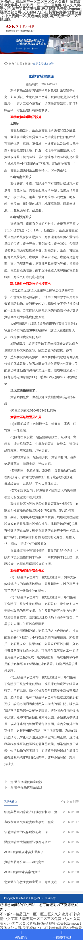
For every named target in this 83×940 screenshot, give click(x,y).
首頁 (27, 63)
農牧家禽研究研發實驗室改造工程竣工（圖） (41, 822)
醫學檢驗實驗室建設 (28, 787)
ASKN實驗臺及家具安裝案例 (41, 852)
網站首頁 (21, 934)
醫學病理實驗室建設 (28, 782)
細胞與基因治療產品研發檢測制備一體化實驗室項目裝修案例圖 (41, 812)
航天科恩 (30, 898)
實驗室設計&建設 (43, 63)
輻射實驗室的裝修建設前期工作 (41, 832)
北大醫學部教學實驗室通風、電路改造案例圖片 (41, 882)
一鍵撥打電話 (62, 934)
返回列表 (72, 801)
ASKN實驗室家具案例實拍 (41, 872)
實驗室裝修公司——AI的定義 (41, 862)
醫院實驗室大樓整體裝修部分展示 (41, 842)
